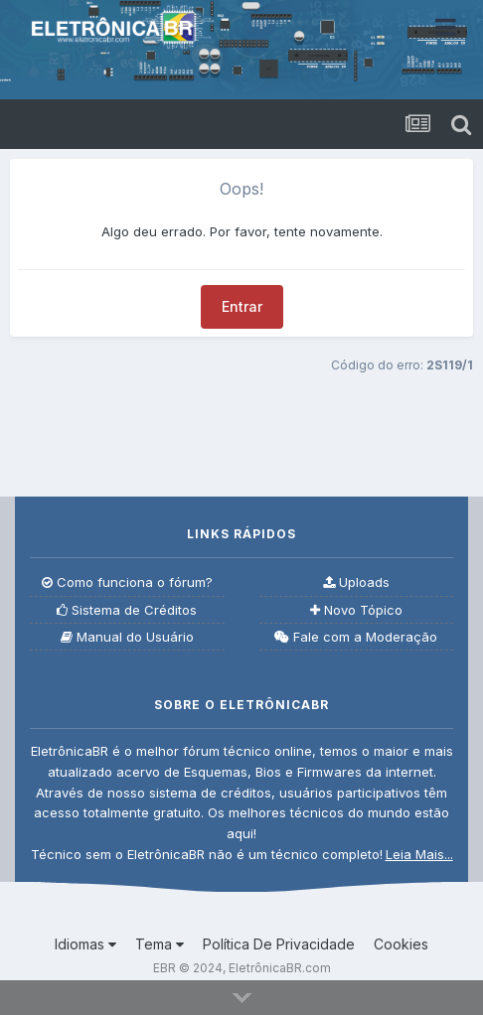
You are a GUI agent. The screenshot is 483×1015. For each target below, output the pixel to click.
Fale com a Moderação (355, 637)
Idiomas (85, 944)
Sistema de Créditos (127, 610)
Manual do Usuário (127, 637)
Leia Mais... (419, 854)
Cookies (401, 944)
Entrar (242, 306)
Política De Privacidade (279, 944)
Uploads (356, 582)
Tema (159, 944)
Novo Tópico (356, 610)
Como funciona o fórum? (127, 582)
